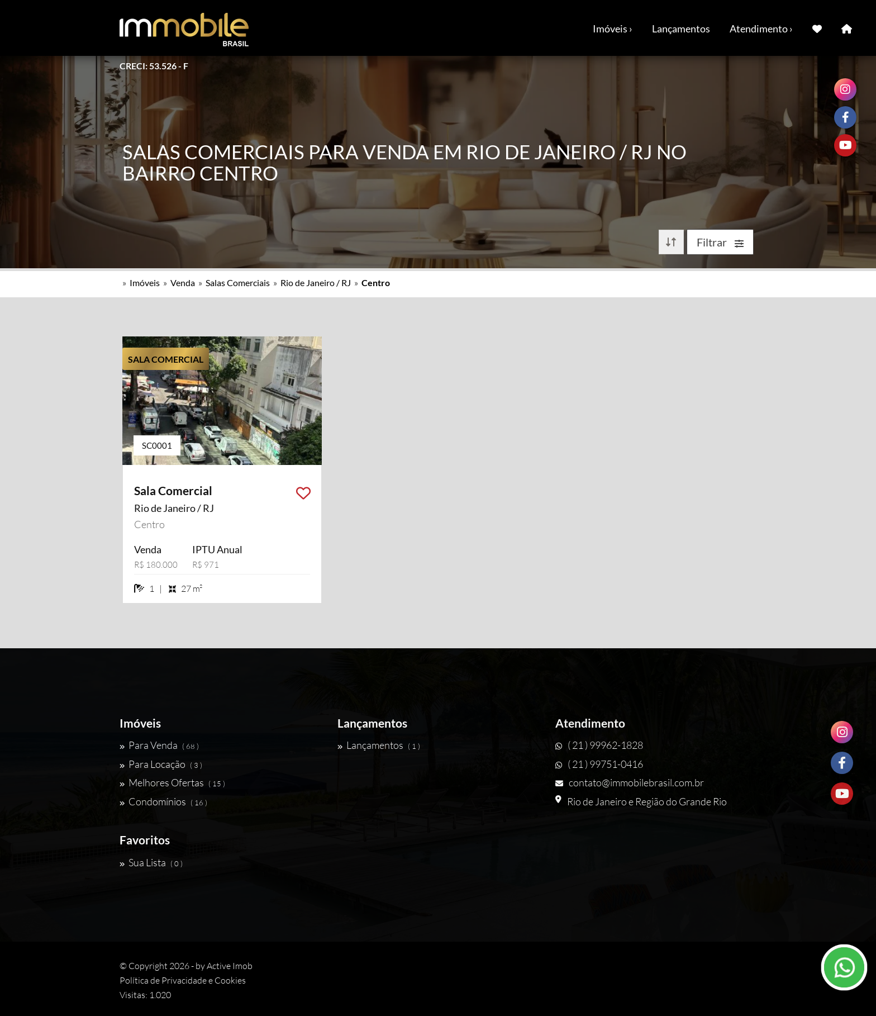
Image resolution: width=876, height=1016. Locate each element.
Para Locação (161, 764)
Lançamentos (681, 28)
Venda (182, 282)
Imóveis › (612, 28)
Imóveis (145, 282)
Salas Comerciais (238, 282)
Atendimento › (761, 28)
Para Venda (159, 745)
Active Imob (230, 965)
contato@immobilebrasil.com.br (629, 782)
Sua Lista (151, 862)
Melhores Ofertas (172, 782)
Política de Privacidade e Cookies (183, 980)
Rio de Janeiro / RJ (315, 282)
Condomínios (163, 801)
